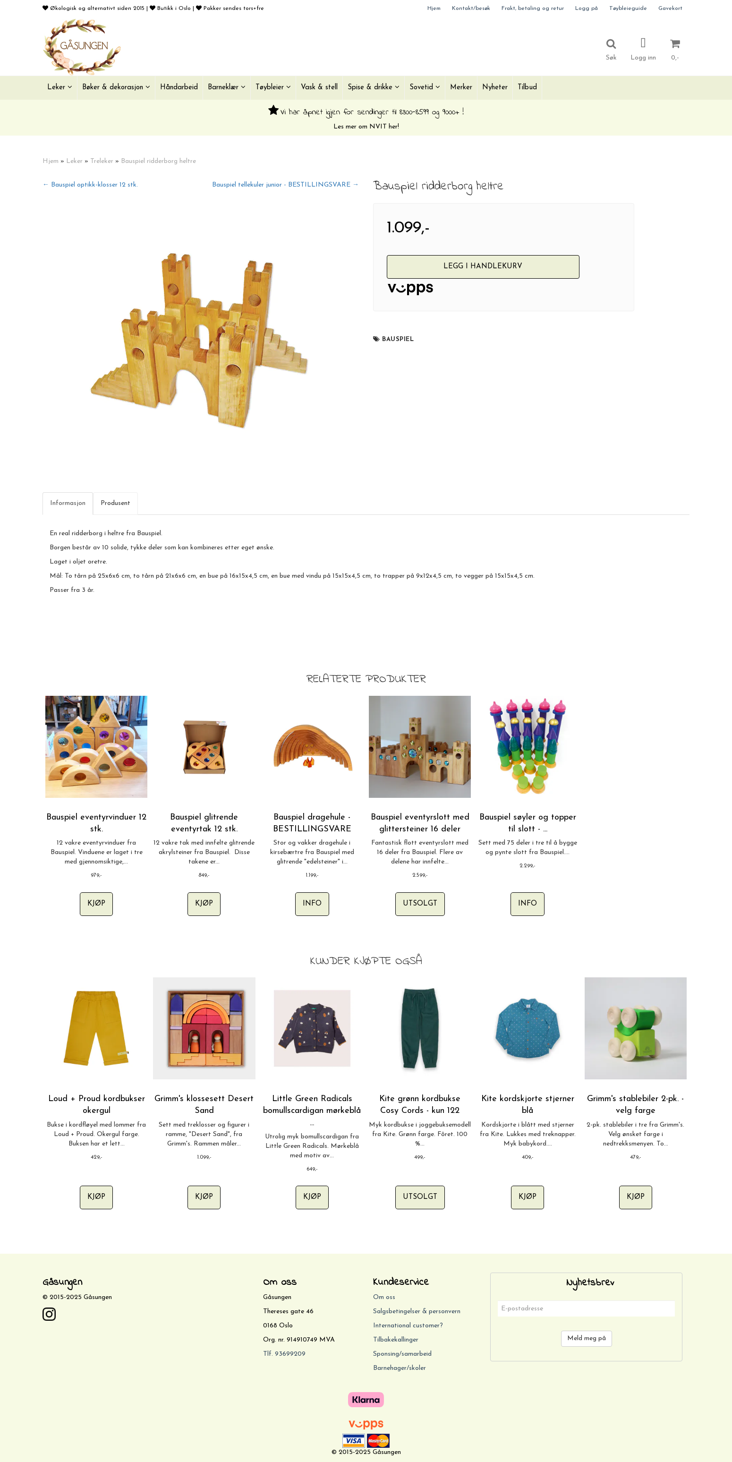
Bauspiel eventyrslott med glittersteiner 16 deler (420, 823)
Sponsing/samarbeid (402, 1354)
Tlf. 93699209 (284, 1354)
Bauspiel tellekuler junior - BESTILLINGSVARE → (285, 184)
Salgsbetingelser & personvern (416, 1311)
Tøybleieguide (628, 8)
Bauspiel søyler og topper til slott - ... (527, 823)
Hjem (434, 8)
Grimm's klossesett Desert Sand (204, 1104)
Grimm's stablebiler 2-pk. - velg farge (635, 1104)
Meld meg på (586, 1338)
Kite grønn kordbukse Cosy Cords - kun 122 (419, 1104)
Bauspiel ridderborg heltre (158, 161)
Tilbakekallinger (395, 1339)
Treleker (101, 161)
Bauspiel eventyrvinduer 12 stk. (96, 823)
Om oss (384, 1297)
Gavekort (670, 8)
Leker (74, 161)
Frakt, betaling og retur (533, 8)
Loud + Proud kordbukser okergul (96, 1104)
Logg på (586, 8)
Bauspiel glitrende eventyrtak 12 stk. (204, 823)
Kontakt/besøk (471, 8)
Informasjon (67, 503)
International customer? (408, 1325)
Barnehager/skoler (399, 1368)
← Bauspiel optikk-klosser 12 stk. (90, 184)
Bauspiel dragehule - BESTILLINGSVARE (312, 823)
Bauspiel (398, 339)
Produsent (115, 503)
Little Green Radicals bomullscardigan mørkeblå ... (312, 1110)
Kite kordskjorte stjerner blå (527, 1104)
